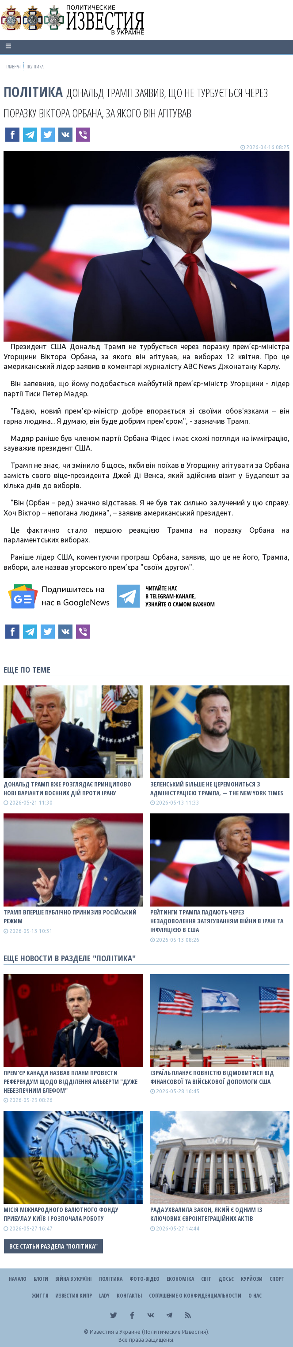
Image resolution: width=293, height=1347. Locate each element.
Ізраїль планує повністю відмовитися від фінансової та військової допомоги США (212, 1077)
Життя (40, 1295)
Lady (104, 1295)
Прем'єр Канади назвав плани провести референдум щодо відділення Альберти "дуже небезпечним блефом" (70, 1082)
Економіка (180, 1279)
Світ (206, 1279)
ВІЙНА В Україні (73, 1279)
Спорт (277, 1279)
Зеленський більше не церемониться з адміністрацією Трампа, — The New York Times (216, 788)
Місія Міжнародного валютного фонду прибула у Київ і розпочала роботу (61, 1214)
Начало (18, 1279)
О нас (255, 1295)
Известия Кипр (73, 1295)
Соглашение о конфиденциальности (195, 1295)
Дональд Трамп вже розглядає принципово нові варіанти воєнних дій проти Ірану (67, 788)
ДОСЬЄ (226, 1279)
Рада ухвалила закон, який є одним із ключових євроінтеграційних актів (206, 1214)
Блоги (41, 1279)
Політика (33, 91)
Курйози (252, 1279)
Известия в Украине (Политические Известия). (149, 1332)
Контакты (129, 1295)
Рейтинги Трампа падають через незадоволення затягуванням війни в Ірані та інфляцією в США (216, 921)
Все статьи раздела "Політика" (53, 1246)
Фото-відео (144, 1279)
